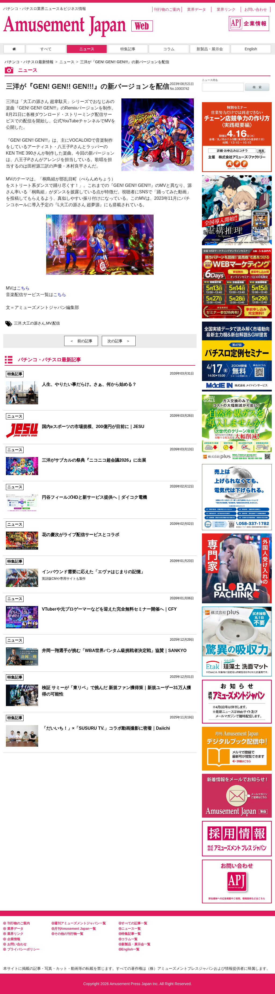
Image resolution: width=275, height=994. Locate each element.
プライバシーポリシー (21, 949)
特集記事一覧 (130, 934)
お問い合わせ (255, 9)
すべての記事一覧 (133, 923)
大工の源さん (34, 323)
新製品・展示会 (210, 49)
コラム (169, 49)
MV (49, 323)
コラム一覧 (128, 939)
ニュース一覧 (130, 929)
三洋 (17, 323)
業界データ (196, 9)
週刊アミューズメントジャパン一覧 (79, 923)
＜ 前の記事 (81, 341)
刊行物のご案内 (167, 9)
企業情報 (11, 939)
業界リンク (226, 9)
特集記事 (127, 49)
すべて (46, 49)
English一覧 (129, 949)
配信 (56, 323)
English (251, 49)
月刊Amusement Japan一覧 (74, 929)
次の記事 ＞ (118, 341)
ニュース (86, 49)
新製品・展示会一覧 (134, 944)
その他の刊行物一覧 (67, 934)
